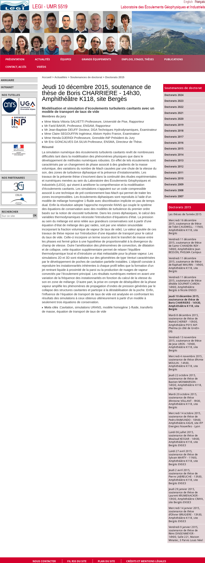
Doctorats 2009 (174, 184)
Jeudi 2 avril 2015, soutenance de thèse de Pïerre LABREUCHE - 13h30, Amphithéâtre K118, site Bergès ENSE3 (185, 476)
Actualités (60, 77)
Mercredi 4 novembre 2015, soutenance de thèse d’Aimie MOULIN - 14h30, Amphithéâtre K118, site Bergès (186, 362)
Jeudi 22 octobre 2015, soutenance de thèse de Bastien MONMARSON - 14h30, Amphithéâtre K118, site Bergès (185, 381)
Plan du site (106, 561)
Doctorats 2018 (174, 130)
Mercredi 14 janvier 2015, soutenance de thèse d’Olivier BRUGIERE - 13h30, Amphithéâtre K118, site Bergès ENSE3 (185, 514)
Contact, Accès (15, 66)
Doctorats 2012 (174, 166)
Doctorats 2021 (174, 113)
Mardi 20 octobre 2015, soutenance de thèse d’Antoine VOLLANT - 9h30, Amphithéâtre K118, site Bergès (185, 400)
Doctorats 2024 (174, 95)
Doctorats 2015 (114, 77)
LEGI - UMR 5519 (49, 6)
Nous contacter (44, 561)
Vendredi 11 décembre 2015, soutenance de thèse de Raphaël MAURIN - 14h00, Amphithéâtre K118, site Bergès (186, 264)
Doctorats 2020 (174, 119)
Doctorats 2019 (174, 125)
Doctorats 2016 (174, 143)
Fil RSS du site (77, 561)
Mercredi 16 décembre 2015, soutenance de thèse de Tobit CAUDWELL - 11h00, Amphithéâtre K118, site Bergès (186, 227)
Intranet (7, 87)
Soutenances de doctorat (86, 77)
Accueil (47, 77)
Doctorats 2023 (174, 101)
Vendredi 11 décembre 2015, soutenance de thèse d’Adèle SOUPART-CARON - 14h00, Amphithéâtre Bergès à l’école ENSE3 (185, 283)
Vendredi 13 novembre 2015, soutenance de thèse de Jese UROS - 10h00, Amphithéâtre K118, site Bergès (185, 344)
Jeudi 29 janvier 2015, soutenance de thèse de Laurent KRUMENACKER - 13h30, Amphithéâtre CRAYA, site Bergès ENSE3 (186, 495)
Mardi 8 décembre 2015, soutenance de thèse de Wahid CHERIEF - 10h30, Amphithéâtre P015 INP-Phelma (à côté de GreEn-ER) (184, 323)
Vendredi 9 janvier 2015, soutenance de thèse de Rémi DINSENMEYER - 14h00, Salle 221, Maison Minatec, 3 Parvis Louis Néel (186, 533)
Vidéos (41, 66)
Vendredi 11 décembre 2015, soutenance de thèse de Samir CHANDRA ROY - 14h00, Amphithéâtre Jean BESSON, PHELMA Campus (185, 246)
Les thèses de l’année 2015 (185, 214)
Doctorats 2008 (174, 190)
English (188, 2)
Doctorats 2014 (174, 154)
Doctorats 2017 (174, 136)
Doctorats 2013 (174, 160)
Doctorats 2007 (174, 196)
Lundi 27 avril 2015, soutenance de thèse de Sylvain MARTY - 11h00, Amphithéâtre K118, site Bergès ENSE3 (183, 457)
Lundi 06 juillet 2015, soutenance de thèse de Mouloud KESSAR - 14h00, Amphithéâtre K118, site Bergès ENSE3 (184, 438)
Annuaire (7, 80)
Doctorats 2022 (174, 107)
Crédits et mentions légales (146, 561)
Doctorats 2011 (174, 172)
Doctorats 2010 (174, 178)
